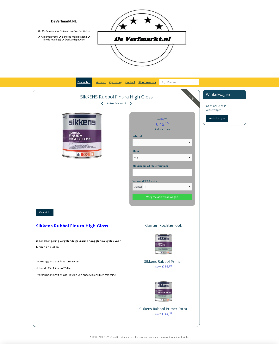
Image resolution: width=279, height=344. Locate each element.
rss (132, 336)
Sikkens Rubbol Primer (163, 261)
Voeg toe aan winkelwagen (162, 197)
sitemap (125, 336)
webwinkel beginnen (147, 336)
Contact (130, 82)
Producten (83, 82)
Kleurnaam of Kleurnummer (150, 166)
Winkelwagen (217, 118)
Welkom (101, 82)
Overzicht (44, 212)
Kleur (136, 151)
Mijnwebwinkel (181, 336)
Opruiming (115, 82)
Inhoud (137, 136)
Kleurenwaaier (147, 82)
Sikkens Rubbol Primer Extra (163, 308)
